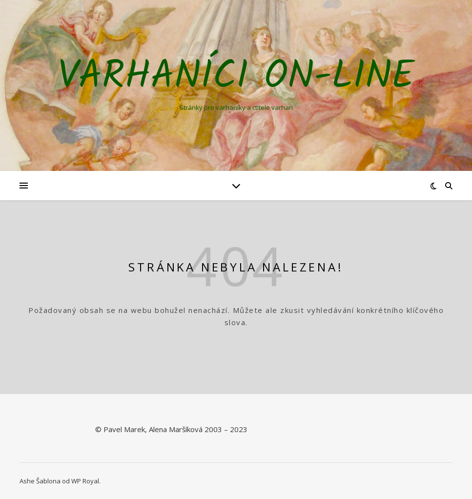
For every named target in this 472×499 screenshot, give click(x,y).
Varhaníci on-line (236, 77)
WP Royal (85, 481)
